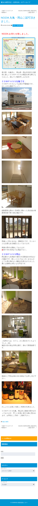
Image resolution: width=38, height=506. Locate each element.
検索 (2, 458)
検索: (2, 451)
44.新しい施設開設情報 (18, 25)
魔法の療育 (5, 421)
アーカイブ (4, 482)
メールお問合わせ (6, 438)
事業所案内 (5, 444)
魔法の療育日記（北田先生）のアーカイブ (15, 2)
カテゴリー (4, 468)
